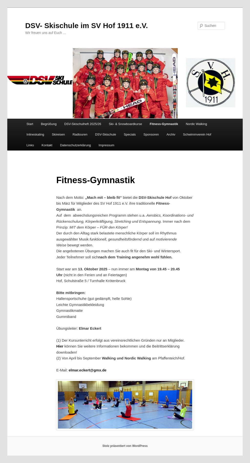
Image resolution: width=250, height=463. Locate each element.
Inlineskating (35, 134)
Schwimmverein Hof (197, 134)
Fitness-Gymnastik (164, 124)
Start (29, 124)
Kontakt (47, 145)
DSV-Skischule (105, 134)
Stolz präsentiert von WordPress (124, 446)
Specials (130, 134)
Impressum (106, 145)
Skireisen (58, 134)
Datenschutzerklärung (75, 145)
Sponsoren (151, 134)
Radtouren (80, 134)
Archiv (171, 134)
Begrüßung (48, 124)
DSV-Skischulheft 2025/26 (82, 124)
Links (30, 145)
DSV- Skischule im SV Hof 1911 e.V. (86, 25)
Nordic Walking (196, 124)
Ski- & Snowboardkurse (125, 124)
